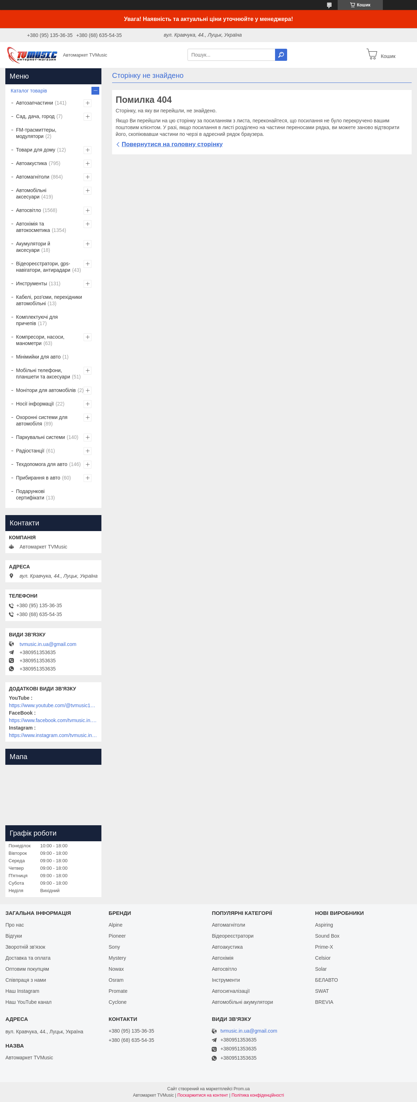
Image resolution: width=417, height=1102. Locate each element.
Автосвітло (28, 210)
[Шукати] (281, 55)
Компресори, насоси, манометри (40, 340)
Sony (114, 947)
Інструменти (226, 980)
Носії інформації (35, 404)
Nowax (116, 969)
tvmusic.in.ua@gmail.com (48, 644)
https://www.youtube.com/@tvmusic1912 (53, 705)
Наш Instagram (22, 991)
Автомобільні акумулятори (242, 1002)
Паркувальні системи (40, 437)
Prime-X (324, 947)
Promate (118, 991)
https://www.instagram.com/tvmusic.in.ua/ (53, 735)
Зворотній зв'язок (25, 947)
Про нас (14, 925)
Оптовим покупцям (27, 969)
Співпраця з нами (25, 980)
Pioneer (117, 936)
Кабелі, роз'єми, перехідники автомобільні (49, 300)
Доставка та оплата (28, 958)
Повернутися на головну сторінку (172, 144)
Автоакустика (31, 163)
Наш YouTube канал (28, 1002)
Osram (116, 980)
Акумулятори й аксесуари (33, 247)
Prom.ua (242, 1088)
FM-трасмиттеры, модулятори (36, 133)
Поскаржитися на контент (202, 1095)
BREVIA (324, 1002)
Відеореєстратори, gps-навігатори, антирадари (43, 267)
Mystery (117, 958)
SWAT (322, 991)
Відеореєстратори (232, 936)
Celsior (323, 958)
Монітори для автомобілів (46, 390)
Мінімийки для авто (38, 357)
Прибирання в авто (38, 478)
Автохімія (222, 958)
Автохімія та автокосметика (33, 227)
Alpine (115, 925)
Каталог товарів (29, 91)
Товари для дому (35, 150)
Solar (321, 969)
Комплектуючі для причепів (37, 320)
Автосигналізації (230, 991)
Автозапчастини (34, 103)
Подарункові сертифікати (30, 494)
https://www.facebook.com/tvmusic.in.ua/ (53, 720)
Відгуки (13, 936)
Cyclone (118, 1002)
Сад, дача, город (35, 116)
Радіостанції (30, 451)
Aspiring (324, 925)
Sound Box (327, 936)
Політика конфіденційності (258, 1095)
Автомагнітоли (32, 177)
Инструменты (31, 283)
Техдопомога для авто (41, 464)
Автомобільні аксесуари (31, 193)
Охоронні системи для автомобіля (42, 420)
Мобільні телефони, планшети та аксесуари (43, 373)
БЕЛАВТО (326, 980)
